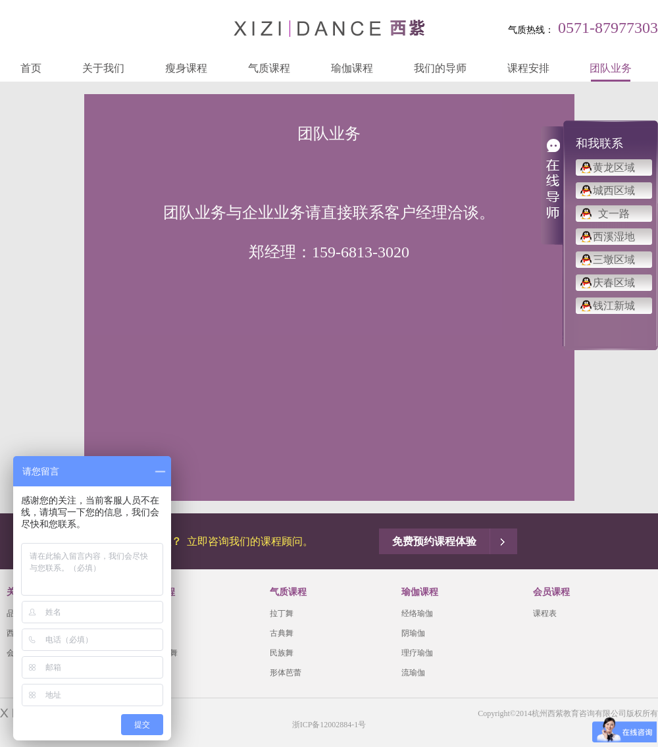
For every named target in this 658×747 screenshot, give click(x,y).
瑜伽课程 (352, 68)
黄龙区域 (614, 167)
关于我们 (103, 68)
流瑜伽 (413, 672)
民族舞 (281, 652)
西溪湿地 (614, 236)
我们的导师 (440, 68)
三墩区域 (614, 259)
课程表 (545, 613)
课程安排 (528, 68)
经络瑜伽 (417, 613)
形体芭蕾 (285, 672)
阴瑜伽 (413, 633)
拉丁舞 (281, 613)
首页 (30, 68)
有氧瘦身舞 (158, 652)
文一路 (614, 213)
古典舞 (281, 633)
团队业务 (611, 68)
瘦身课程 (186, 68)
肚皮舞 (150, 633)
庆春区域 (614, 282)
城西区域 (614, 190)
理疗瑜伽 (417, 652)
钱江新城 (614, 305)
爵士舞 (150, 613)
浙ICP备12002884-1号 (329, 724)
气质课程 (269, 68)
